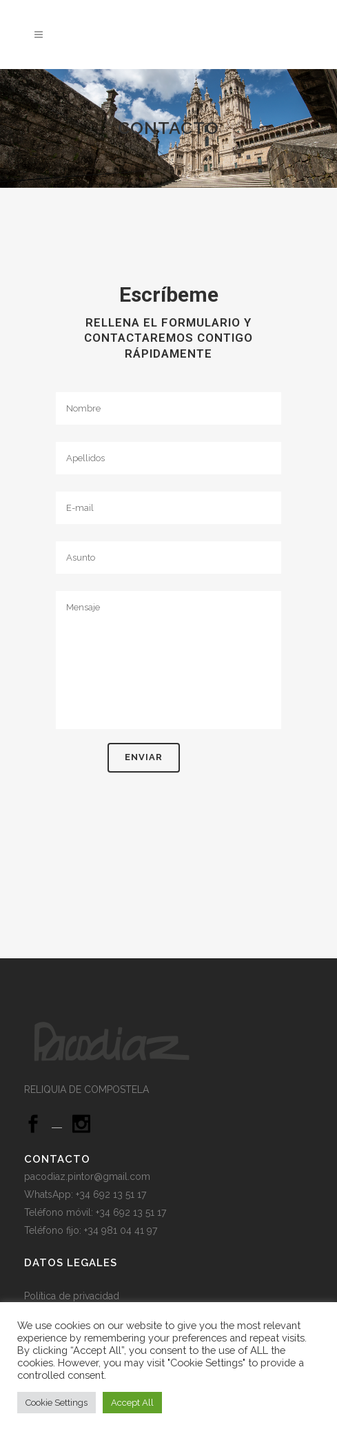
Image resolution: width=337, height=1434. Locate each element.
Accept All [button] (132, 1402)
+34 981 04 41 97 (120, 1230)
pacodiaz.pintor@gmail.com (87, 1176)
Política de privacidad (73, 1295)
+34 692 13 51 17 (131, 1212)
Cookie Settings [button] (56, 1402)
